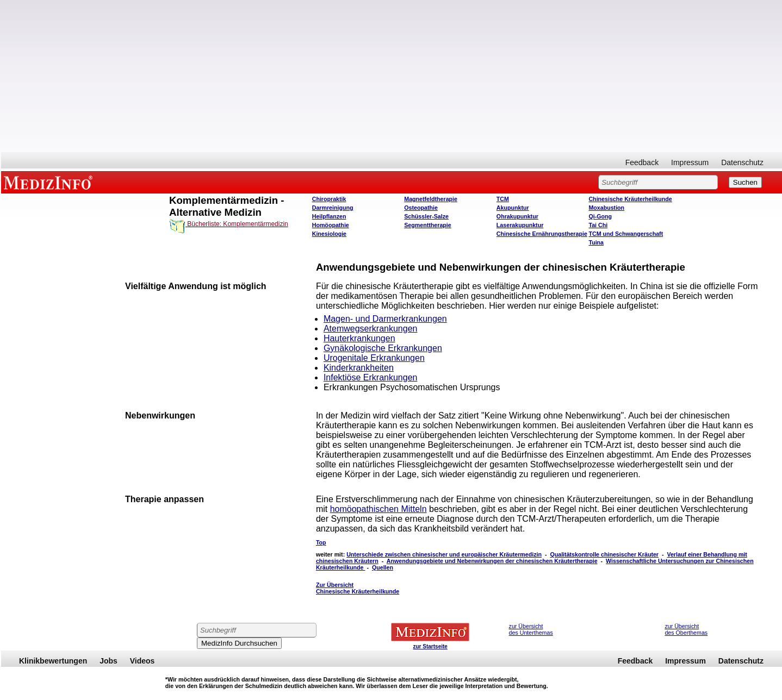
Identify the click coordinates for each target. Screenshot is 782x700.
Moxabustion (606, 207)
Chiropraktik (329, 199)
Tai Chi (597, 225)
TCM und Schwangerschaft (625, 233)
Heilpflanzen (329, 216)
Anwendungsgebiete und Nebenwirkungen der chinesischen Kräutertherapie (492, 561)
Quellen (382, 567)
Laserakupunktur (519, 225)
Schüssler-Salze (426, 216)
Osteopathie (421, 207)
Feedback (642, 162)
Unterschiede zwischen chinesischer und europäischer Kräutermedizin (444, 554)
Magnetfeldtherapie (430, 199)
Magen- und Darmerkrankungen (385, 318)
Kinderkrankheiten (359, 367)
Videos (142, 661)
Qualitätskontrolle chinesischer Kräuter (604, 554)
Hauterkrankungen (359, 338)
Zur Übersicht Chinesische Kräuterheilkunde (357, 588)
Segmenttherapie (427, 225)
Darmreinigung (332, 207)
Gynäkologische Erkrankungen (383, 348)
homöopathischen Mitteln (378, 509)
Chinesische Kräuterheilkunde (630, 199)
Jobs (108, 661)
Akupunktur (512, 207)
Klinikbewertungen (53, 661)
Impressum (690, 162)
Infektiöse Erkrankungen (371, 377)
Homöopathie (330, 225)
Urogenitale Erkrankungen (374, 357)
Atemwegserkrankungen (371, 328)
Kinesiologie (329, 233)
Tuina (596, 242)
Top (321, 542)
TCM (502, 199)
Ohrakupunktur (517, 216)
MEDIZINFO (50, 182)
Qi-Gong (600, 216)
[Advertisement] (391, 76)
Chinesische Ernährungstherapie (541, 233)
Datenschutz (742, 162)
